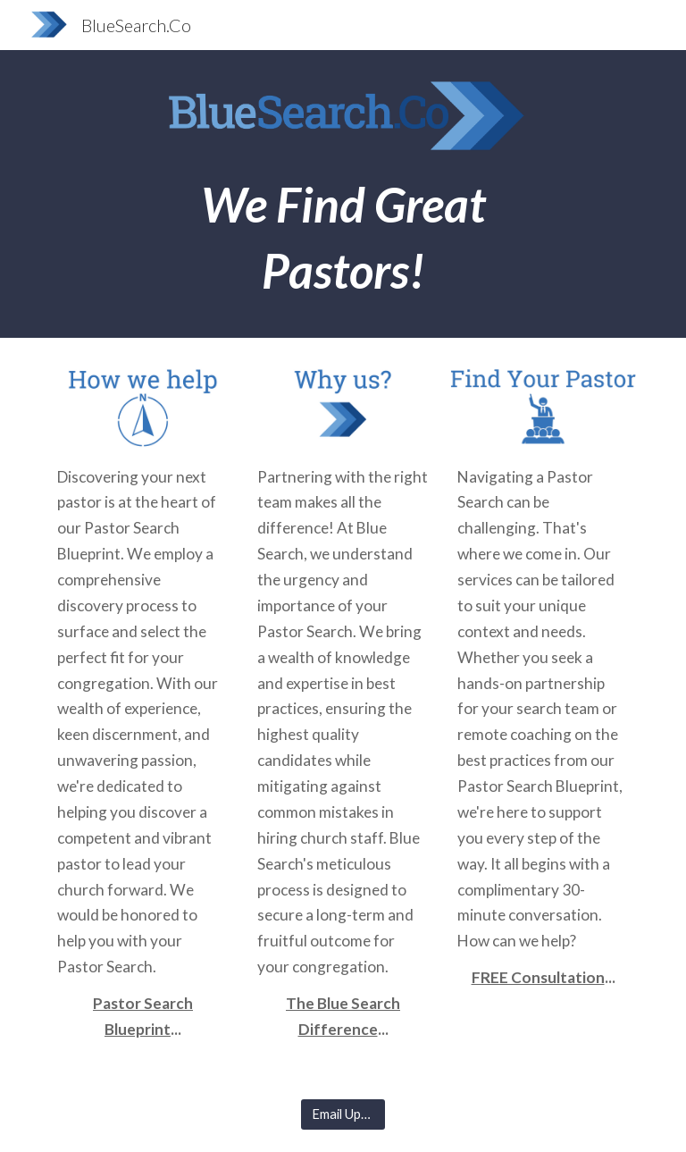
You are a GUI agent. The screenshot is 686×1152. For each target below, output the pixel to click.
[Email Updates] (342, 1114)
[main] (342, 237)
